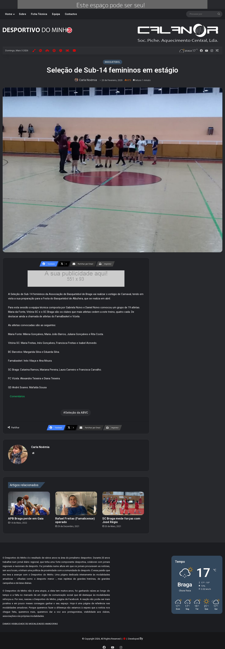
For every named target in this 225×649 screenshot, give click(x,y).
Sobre (22, 14)
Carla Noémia (89, 80)
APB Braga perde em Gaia (25, 516)
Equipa (56, 14)
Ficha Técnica (39, 14)
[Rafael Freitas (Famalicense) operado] (76, 501)
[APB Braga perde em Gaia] (29, 501)
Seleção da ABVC (76, 412)
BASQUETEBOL (112, 62)
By (141, 636)
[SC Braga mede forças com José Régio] (123, 501)
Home (8, 14)
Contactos (71, 14)
